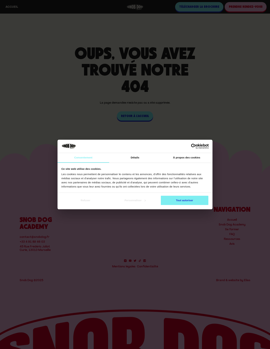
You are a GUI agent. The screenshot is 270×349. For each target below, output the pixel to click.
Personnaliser (135, 200)
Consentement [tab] (83, 157)
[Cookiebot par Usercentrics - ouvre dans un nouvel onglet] (194, 146)
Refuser (85, 200)
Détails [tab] (135, 157)
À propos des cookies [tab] (186, 157)
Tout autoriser (184, 200)
